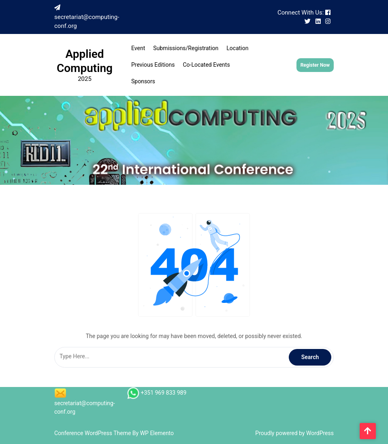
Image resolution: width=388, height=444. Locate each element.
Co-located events (206, 64)
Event (138, 48)
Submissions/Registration (185, 48)
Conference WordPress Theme (93, 433)
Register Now (315, 65)
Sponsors (143, 81)
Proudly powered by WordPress (294, 433)
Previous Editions (153, 64)
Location (237, 48)
